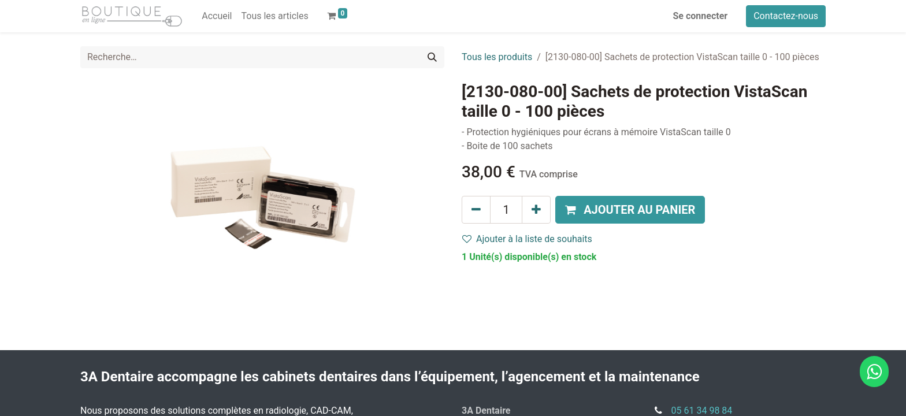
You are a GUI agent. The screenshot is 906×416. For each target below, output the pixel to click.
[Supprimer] (476, 210)
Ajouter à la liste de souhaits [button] (527, 238)
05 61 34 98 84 (702, 410)
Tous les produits (497, 56)
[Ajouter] (536, 210)
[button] (630, 210)
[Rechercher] (432, 57)
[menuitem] (216, 16)
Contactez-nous (785, 15)
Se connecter (700, 15)
